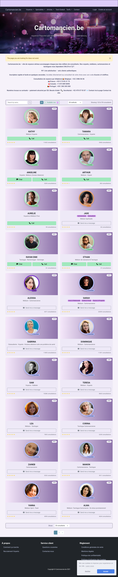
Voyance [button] (29, 10)
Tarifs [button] (68, 10)
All (42, 102)
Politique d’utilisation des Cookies (93, 560)
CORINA (86, 433)
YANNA (31, 515)
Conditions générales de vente (92, 547)
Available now (52, 102)
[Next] (62, 533)
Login (95, 10)
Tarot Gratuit (60, 10)
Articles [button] (50, 10)
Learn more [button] (90, 566)
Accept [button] (105, 571)
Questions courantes (50, 547)
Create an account (105, 10)
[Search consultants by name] (17, 102)
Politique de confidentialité (91, 555)
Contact (77, 10)
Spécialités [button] (40, 10)
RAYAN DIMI (31, 267)
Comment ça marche (11, 547)
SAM (31, 392)
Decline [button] (87, 571)
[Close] (110, 58)
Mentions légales (87, 551)
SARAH (86, 308)
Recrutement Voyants (11, 551)
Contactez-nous (48, 551)
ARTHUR (86, 182)
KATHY (31, 141)
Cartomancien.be (13, 9)
